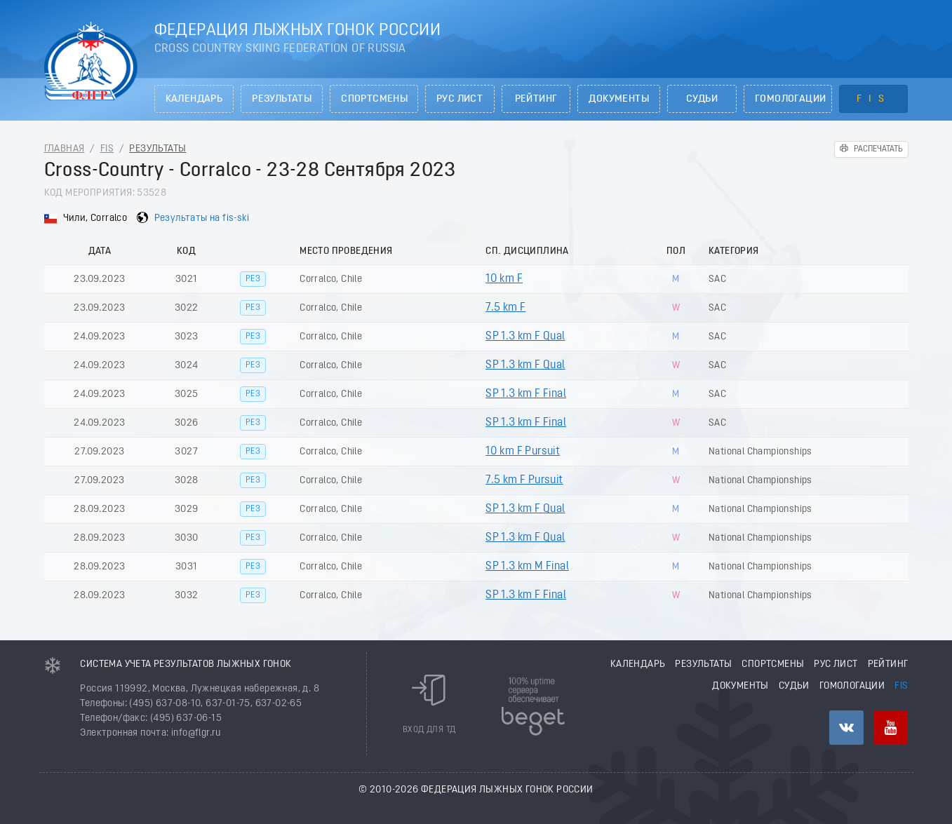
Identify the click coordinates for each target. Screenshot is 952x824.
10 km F (504, 279)
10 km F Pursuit (522, 451)
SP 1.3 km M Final (527, 566)
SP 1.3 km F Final (525, 394)
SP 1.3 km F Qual (525, 336)
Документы (619, 99)
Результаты (281, 99)
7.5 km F (505, 307)
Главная (64, 149)
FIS (874, 99)
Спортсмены (374, 99)
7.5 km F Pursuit (524, 480)
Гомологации (790, 99)
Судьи (702, 99)
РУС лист (459, 99)
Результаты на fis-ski (201, 218)
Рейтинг (536, 99)
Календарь (194, 99)
